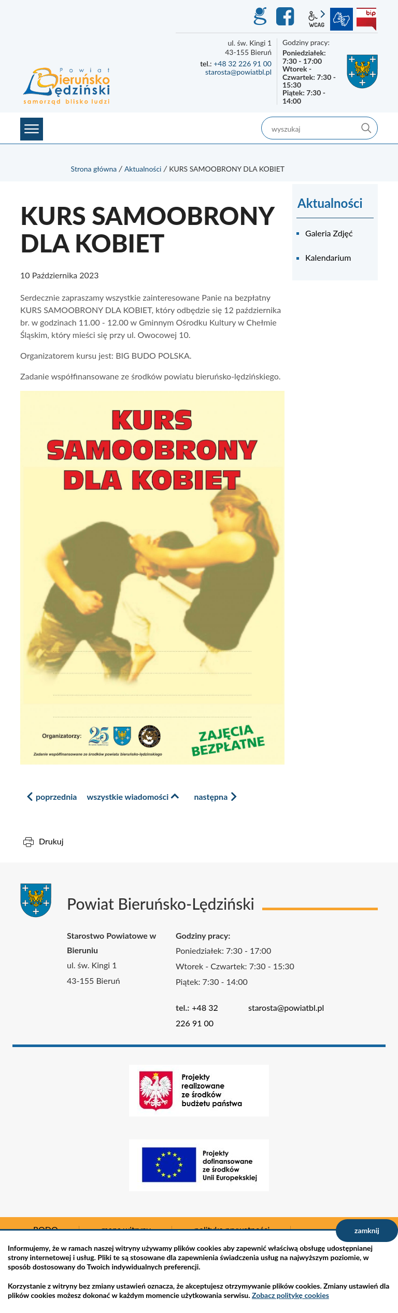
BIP (366, 19)
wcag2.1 (316, 19)
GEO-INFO (259, 16)
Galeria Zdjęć (329, 233)
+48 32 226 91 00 (243, 63)
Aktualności (143, 168)
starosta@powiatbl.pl (238, 72)
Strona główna (94, 168)
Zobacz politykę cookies (290, 1295)
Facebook (286, 16)
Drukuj (51, 841)
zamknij (366, 1230)
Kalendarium (328, 257)
